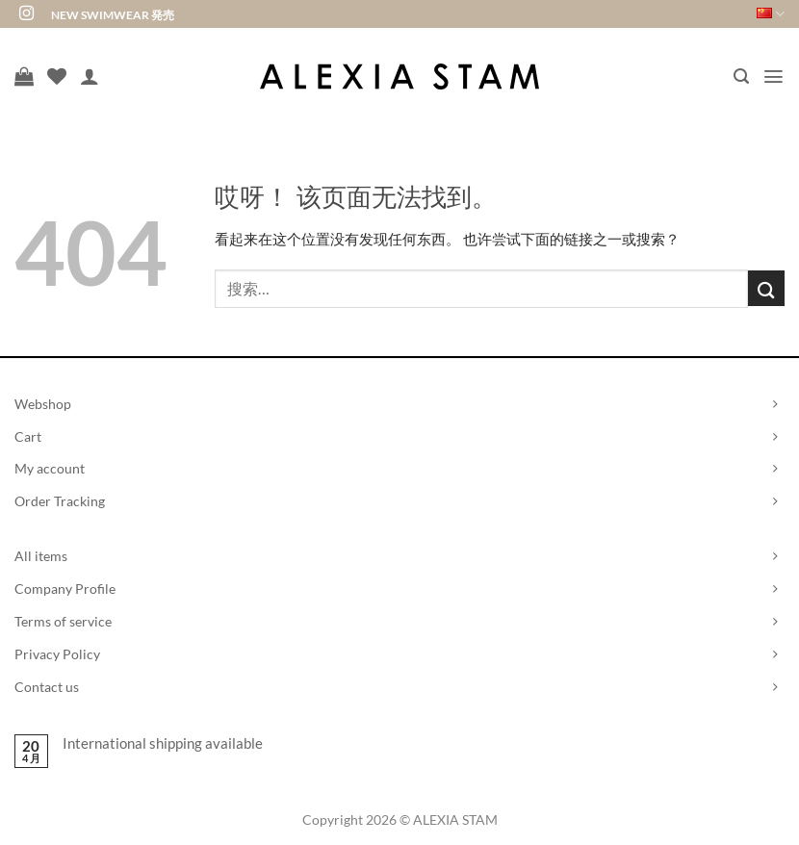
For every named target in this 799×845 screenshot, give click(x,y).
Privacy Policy (57, 654)
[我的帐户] (89, 76)
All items (40, 556)
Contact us (46, 687)
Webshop (42, 404)
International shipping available (163, 743)
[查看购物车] (24, 76)
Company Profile (65, 588)
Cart (27, 436)
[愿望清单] (56, 76)
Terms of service (63, 621)
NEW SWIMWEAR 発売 (112, 15)
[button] (741, 76)
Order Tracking (59, 501)
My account (49, 468)
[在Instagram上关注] (26, 14)
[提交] (766, 288)
